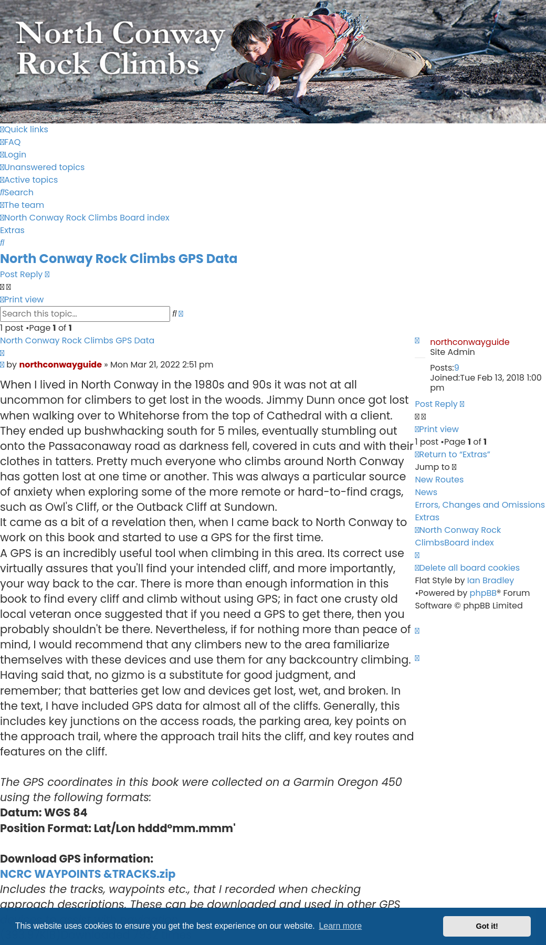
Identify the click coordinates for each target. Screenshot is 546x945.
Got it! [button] (487, 926)
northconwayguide (469, 342)
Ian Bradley (490, 580)
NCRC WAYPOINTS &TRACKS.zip (87, 873)
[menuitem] (10, 142)
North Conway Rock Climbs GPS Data (119, 258)
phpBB (483, 593)
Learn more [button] (340, 925)
